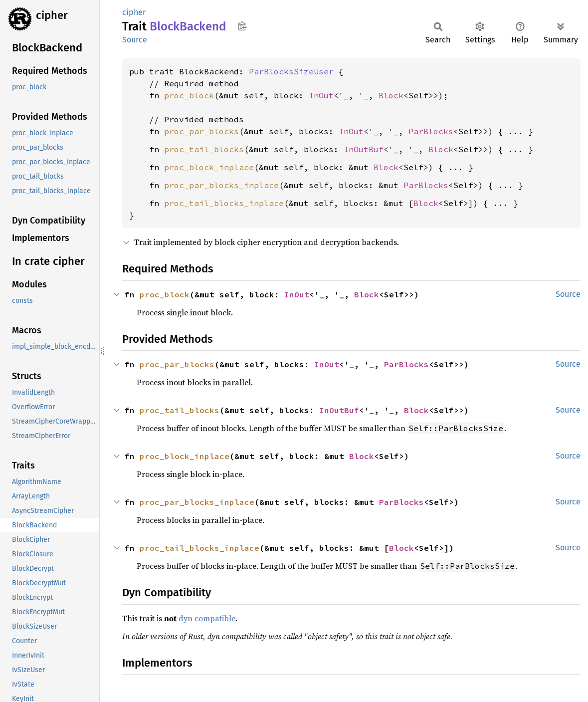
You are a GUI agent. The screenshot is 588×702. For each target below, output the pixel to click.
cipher (52, 15)
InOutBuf (364, 149)
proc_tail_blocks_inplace (224, 203)
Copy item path (242, 25)
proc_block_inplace (209, 167)
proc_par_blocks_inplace (221, 185)
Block (391, 95)
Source (134, 39)
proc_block (189, 95)
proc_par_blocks (201, 131)
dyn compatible (207, 618)
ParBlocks (430, 131)
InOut (321, 95)
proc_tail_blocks (204, 149)
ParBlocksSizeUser (291, 71)
